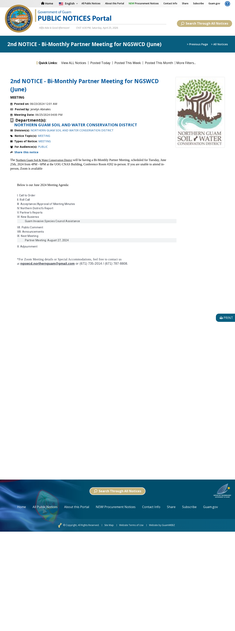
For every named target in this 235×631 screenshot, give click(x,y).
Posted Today (100, 63)
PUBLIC (43, 147)
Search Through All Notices (204, 23)
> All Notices (219, 44)
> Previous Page (197, 44)
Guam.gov (214, 3)
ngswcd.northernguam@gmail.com (47, 263)
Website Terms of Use (131, 525)
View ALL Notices (73, 63)
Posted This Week (127, 63)
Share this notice (26, 152)
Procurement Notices (144, 3)
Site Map (109, 525)
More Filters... (186, 63)
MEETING (44, 136)
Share (185, 3)
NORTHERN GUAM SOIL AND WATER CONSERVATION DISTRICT (75, 125)
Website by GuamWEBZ (162, 525)
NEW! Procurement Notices (116, 507)
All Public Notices (45, 507)
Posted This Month (159, 63)
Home (21, 507)
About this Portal (114, 3)
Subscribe (198, 3)
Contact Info (170, 3)
